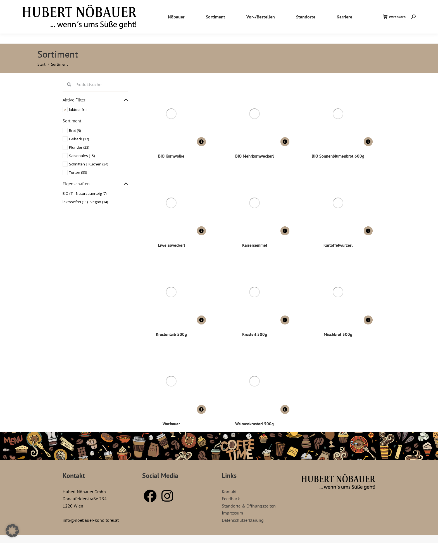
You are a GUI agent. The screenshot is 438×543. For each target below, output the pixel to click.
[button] (12, 530)
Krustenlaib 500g (171, 333)
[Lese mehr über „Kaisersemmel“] (284, 230)
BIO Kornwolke (171, 156)
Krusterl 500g (254, 333)
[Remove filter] (95, 109)
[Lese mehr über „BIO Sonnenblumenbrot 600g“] (368, 141)
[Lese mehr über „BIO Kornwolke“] (201, 141)
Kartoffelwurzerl (338, 245)
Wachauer (171, 423)
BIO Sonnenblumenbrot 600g (338, 156)
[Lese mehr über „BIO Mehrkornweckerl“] (284, 141)
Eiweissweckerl (171, 245)
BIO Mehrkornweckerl (255, 156)
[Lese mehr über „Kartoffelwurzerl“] (368, 230)
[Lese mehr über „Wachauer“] (201, 408)
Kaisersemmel (254, 245)
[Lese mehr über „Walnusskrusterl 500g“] (284, 408)
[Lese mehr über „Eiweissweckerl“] (201, 230)
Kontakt (417, 5)
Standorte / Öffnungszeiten (382, 5)
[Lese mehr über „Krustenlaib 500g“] (201, 319)
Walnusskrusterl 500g (254, 423)
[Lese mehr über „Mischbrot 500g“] (368, 319)
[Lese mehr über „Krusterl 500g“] (284, 319)
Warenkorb (394, 27)
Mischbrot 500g (338, 333)
